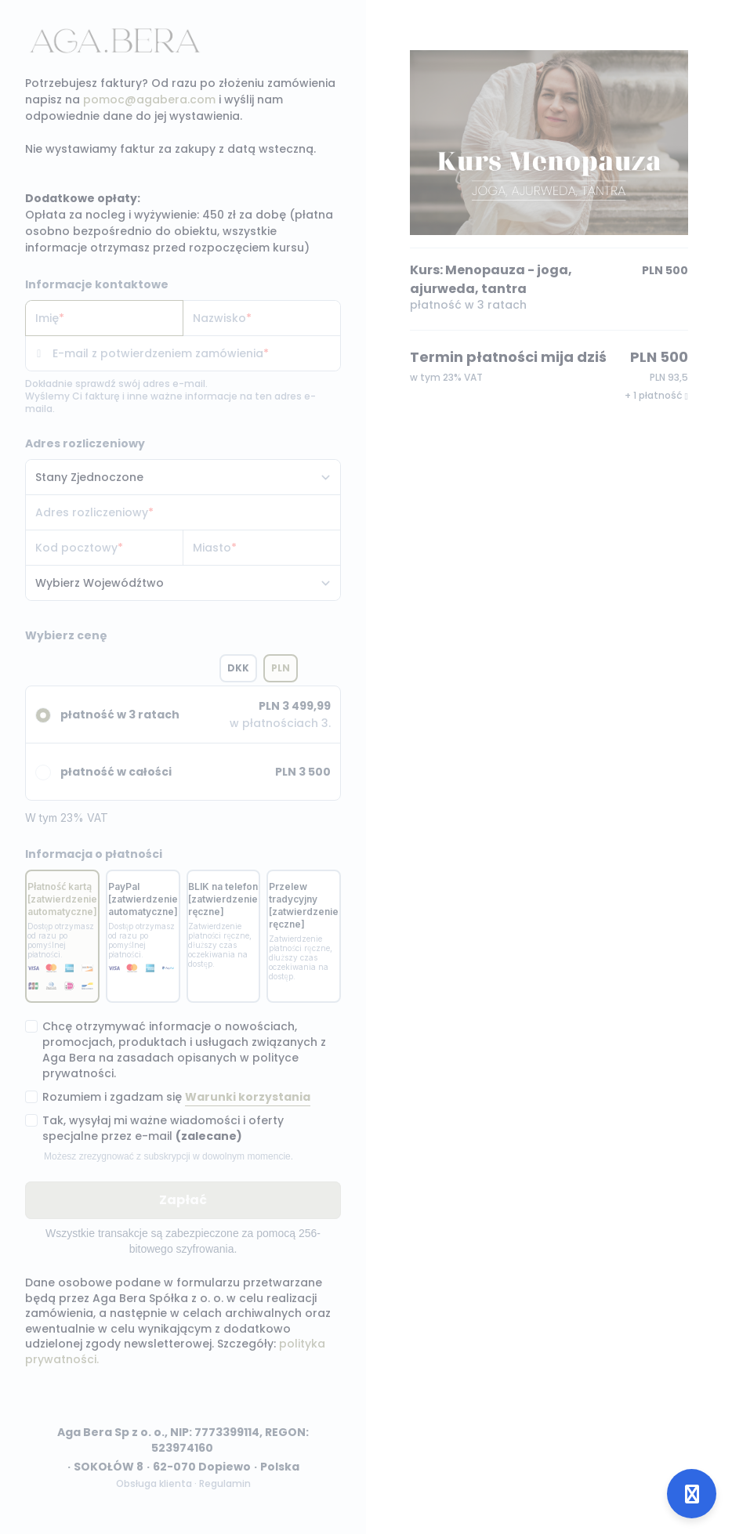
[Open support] (691, 1493)
